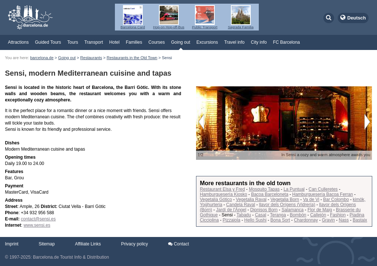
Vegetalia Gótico (216, 199)
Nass (344, 220)
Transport (93, 42)
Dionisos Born (264, 209)
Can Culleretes (322, 189)
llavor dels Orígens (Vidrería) (287, 204)
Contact (178, 244)
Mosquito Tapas (264, 189)
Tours (72, 42)
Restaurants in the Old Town (131, 57)
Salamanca (293, 209)
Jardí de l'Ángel (231, 209)
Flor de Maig (320, 209)
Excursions (207, 42)
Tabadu (243, 215)
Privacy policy (134, 244)
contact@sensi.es (38, 219)
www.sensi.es (36, 225)
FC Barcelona (286, 42)
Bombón (298, 215)
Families (134, 42)
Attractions (18, 42)
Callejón (318, 215)
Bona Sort (280, 220)
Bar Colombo (336, 199)
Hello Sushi (255, 220)
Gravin (328, 220)
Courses (156, 42)
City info (259, 42)
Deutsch (356, 18)
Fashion (338, 215)
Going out (180, 42)
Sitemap (47, 244)
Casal (260, 215)
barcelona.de (42, 57)
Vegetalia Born (285, 199)
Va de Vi (311, 199)
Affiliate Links (88, 244)
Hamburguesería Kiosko (223, 194)
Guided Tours (48, 42)
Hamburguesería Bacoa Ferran (322, 194)
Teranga (278, 215)
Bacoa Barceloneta (269, 194)
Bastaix (360, 220)
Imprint (12, 244)
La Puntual (293, 189)
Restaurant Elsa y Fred (222, 189)
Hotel (114, 42)
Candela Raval (240, 204)
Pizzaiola (231, 220)
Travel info (234, 42)
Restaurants (91, 57)
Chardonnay (306, 220)
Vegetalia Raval (251, 199)
